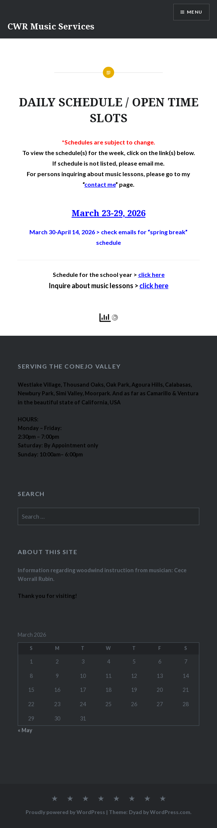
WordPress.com (170, 812)
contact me (100, 184)
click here (151, 274)
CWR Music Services (51, 26)
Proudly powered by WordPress (65, 812)
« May (25, 730)
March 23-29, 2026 (108, 212)
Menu (194, 12)
